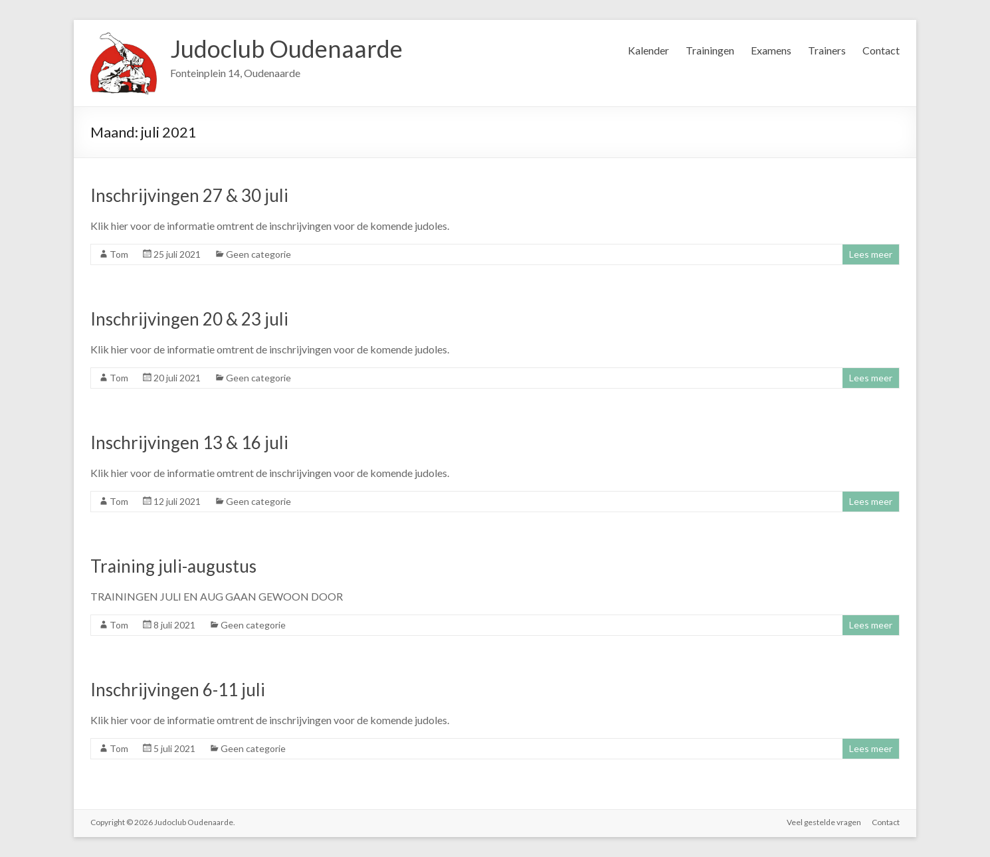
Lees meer (870, 254)
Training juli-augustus (173, 566)
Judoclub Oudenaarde (286, 48)
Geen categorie (258, 254)
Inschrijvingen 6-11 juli (177, 689)
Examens (771, 50)
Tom (119, 254)
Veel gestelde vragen (824, 822)
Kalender (648, 50)
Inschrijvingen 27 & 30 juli (189, 195)
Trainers (827, 50)
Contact (881, 50)
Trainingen (710, 50)
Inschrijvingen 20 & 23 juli (189, 319)
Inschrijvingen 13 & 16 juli (189, 442)
